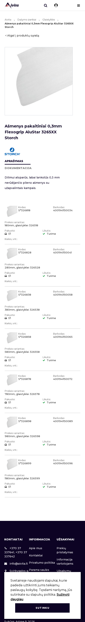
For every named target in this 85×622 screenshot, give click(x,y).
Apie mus (35, 548)
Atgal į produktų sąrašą (23, 35)
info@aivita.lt (16, 563)
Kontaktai (36, 555)
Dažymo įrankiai (27, 19)
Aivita (8, 19)
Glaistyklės (48, 19)
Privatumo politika (42, 562)
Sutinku (42, 607)
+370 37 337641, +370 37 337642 (15, 552)
